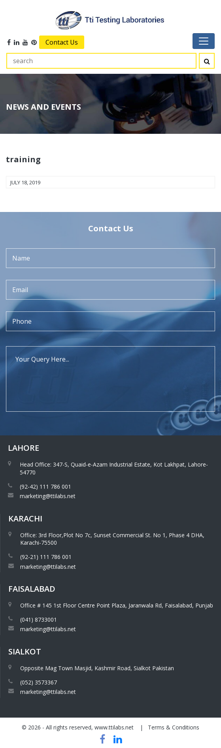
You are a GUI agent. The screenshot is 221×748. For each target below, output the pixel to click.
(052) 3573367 (38, 682)
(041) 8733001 (38, 619)
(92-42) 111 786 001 (45, 486)
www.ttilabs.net (114, 727)
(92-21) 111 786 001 (46, 557)
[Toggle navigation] (204, 41)
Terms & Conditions (173, 727)
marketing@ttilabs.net (48, 496)
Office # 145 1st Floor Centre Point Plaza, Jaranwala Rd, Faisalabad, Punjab (116, 605)
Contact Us (61, 42)
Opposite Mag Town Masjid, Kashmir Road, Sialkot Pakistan (97, 668)
